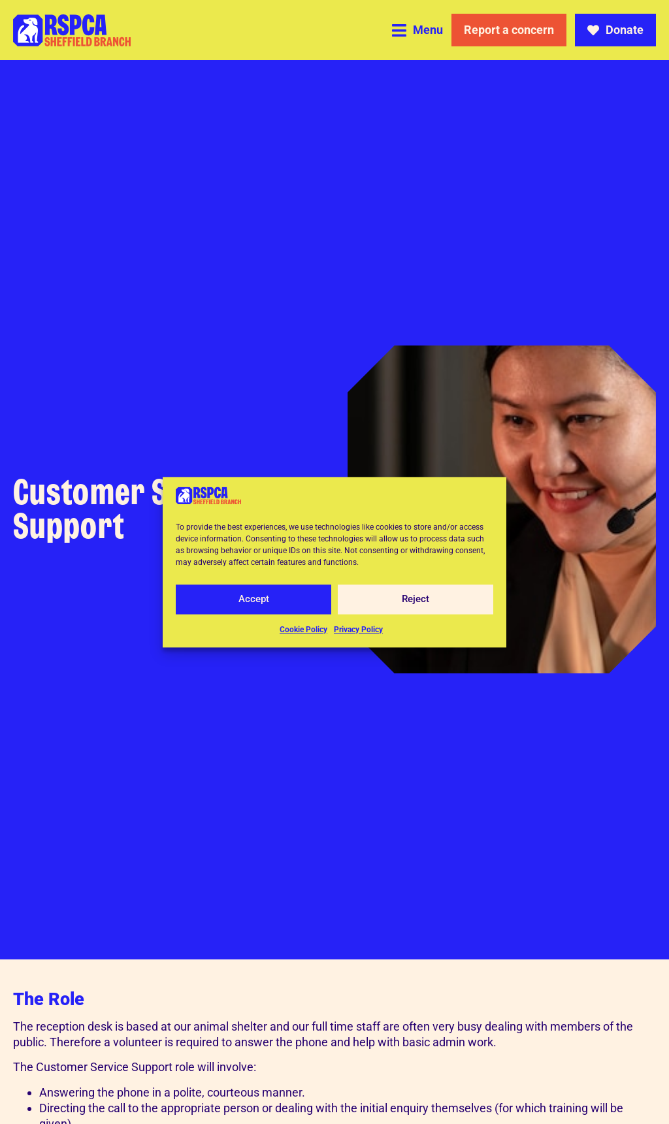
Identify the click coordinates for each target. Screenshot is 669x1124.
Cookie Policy (303, 629)
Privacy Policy (358, 629)
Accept (253, 599)
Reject (415, 599)
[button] (417, 30)
